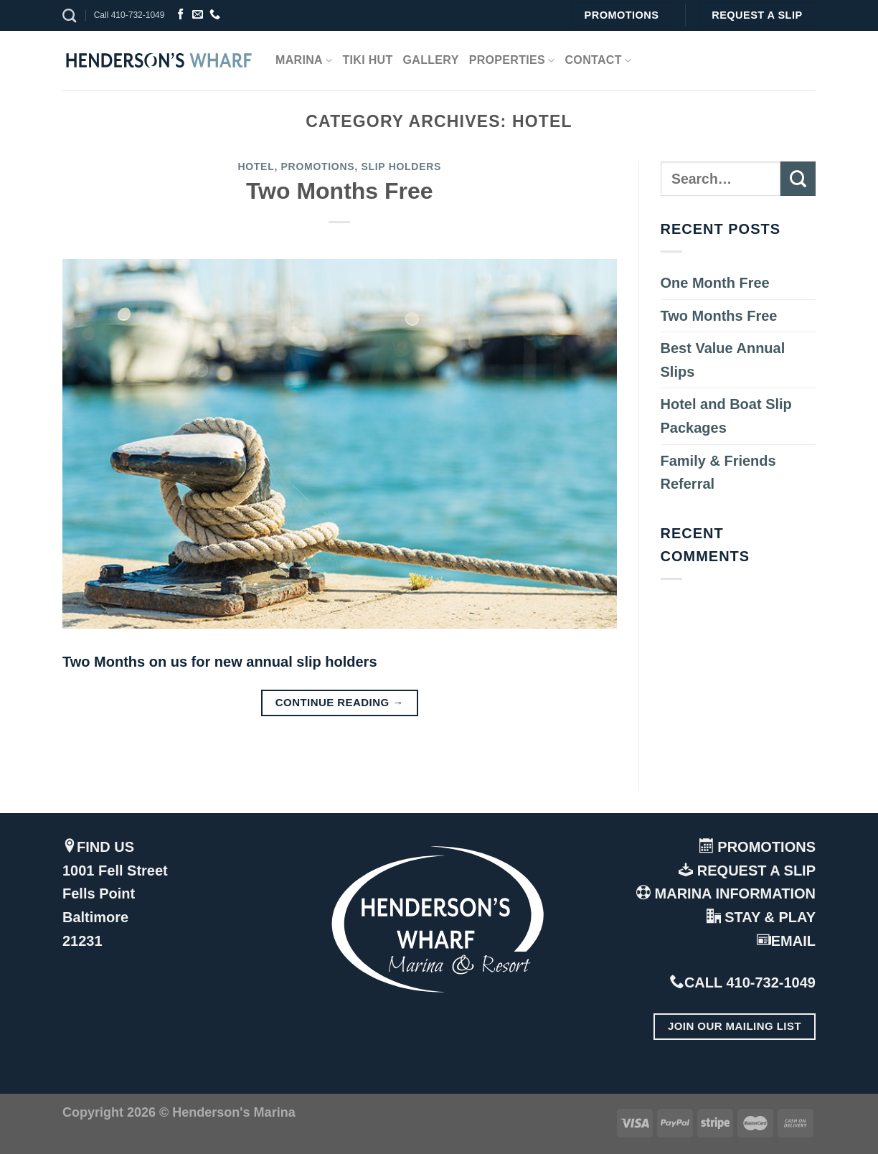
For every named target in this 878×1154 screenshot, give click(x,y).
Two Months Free (339, 191)
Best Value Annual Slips (723, 360)
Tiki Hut (367, 60)
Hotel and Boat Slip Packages (726, 416)
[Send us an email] (197, 15)
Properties (512, 60)
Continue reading (339, 702)
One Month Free (715, 283)
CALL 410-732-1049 (743, 982)
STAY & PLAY (761, 917)
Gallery (431, 60)
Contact (598, 60)
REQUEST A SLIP (747, 870)
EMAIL (786, 941)
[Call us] (214, 15)
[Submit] (798, 179)
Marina (303, 60)
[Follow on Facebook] (180, 15)
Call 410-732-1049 (129, 15)
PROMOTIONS (757, 847)
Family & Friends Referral (718, 472)
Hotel (255, 166)
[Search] (69, 15)
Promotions (318, 166)
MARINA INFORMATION (726, 893)
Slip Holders (401, 166)
